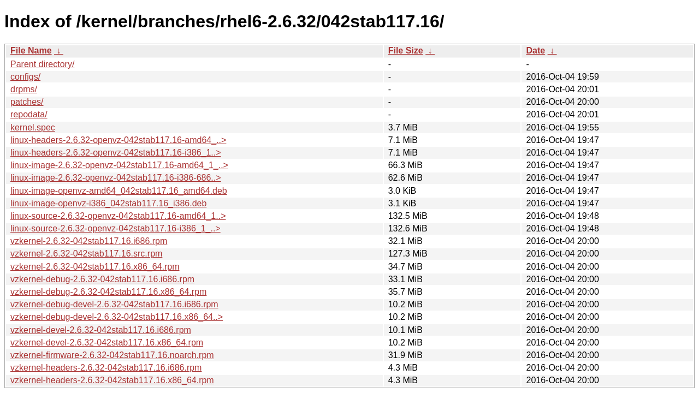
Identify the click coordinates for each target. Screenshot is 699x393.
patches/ (26, 101)
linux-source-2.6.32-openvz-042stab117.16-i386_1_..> (115, 228)
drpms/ (23, 89)
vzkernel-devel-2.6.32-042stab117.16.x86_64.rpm (106, 342)
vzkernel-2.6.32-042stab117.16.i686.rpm (88, 241)
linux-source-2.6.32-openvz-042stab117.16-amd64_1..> (118, 216)
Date (535, 50)
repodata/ (29, 114)
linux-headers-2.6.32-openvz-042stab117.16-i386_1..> (115, 152)
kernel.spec (32, 127)
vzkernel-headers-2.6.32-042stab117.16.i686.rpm (106, 367)
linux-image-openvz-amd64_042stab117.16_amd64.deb (118, 190)
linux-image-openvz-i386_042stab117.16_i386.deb (108, 203)
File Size (405, 50)
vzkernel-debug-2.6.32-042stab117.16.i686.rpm (102, 279)
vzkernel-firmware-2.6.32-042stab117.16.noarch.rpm (112, 355)
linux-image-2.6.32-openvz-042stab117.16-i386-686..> (115, 177)
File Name (31, 50)
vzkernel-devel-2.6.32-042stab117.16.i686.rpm (100, 330)
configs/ (25, 76)
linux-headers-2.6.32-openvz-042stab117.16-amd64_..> (118, 140)
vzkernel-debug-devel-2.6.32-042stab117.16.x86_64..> (116, 316)
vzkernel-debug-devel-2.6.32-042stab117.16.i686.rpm (114, 304)
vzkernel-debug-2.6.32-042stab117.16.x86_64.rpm (108, 291)
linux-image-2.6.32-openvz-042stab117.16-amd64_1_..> (119, 165)
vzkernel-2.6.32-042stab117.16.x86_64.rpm (95, 266)
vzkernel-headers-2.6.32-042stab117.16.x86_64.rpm (112, 380)
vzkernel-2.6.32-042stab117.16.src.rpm (86, 253)
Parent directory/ (42, 64)
